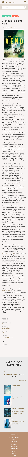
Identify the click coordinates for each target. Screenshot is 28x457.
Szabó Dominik (8, 27)
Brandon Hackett (6, 324)
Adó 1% (14, 453)
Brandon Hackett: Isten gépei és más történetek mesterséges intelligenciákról (14, 422)
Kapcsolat (14, 446)
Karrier (14, 451)
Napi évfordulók (14, 437)
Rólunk (14, 439)
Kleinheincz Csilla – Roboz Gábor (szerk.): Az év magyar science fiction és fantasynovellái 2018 (14, 411)
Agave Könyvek (6, 328)
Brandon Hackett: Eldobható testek (12, 386)
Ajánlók (15, 16)
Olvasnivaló (6, 16)
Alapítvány (14, 442)
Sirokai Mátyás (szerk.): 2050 (13, 397)
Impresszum (14, 444)
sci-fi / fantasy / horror (8, 337)
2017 (3, 332)
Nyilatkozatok (14, 449)
